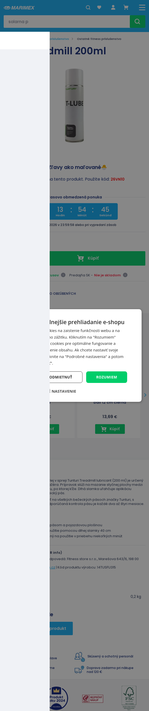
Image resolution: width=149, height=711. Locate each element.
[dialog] (74, 355)
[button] (49, 391)
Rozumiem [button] (106, 377)
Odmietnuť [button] (60, 377)
